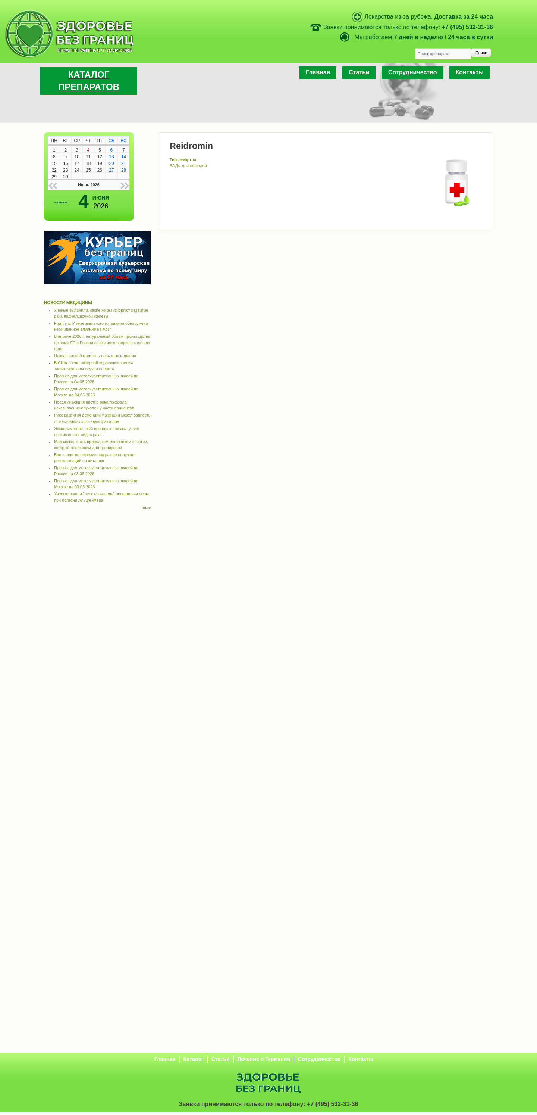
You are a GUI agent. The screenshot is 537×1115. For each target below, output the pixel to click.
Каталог (193, 1059)
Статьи (359, 72)
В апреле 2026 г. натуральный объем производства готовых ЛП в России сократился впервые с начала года (102, 342)
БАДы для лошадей (188, 165)
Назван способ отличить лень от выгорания (95, 356)
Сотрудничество (412, 72)
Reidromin (191, 146)
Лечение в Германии (264, 1059)
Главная (318, 72)
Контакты (470, 72)
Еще (146, 507)
